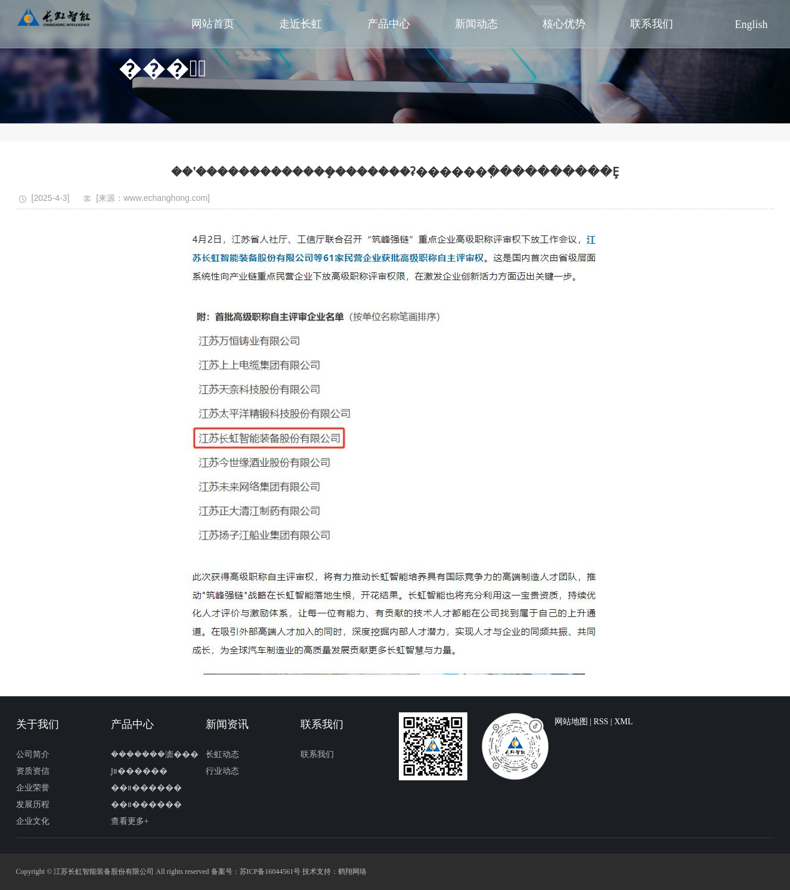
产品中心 (388, 24)
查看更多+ (130, 821)
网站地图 (571, 721)
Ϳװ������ (139, 771)
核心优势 (564, 24)
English (751, 24)
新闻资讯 (227, 724)
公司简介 (32, 754)
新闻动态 (476, 24)
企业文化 (32, 821)
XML (623, 721)
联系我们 (651, 24)
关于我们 (37, 724)
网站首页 (212, 24)
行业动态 (222, 771)
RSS (600, 721)
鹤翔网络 (352, 871)
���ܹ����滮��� (155, 754)
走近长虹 (300, 24)
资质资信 (32, 771)
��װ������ (146, 787)
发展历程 (32, 804)
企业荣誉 (32, 787)
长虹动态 (222, 754)
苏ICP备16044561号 (270, 871)
